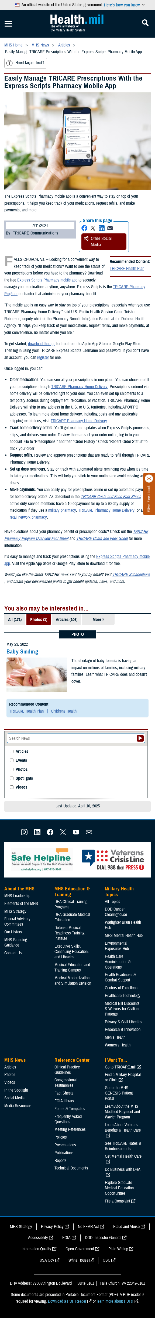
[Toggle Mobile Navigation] (8, 24)
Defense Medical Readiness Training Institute (69, 933)
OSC (106, 1260)
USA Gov (47, 1260)
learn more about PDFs (115, 1301)
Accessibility (38, 1237)
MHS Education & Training (72, 892)
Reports (60, 1160)
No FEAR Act (88, 1226)
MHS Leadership (17, 895)
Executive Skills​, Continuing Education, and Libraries (71, 952)
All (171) (15, 619)
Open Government (80, 1249)
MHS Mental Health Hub (124, 935)
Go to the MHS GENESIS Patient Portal (119, 1093)
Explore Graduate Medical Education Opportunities (119, 1188)
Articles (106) (66, 619)
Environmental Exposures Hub (117, 946)
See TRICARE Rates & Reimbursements (123, 1146)
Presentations (65, 1145)
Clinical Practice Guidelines (67, 1069)
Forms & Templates (69, 1108)
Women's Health (117, 1045)
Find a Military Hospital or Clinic (123, 1077)
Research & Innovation (122, 1029)
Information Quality (36, 1249)
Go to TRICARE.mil (120, 1067)
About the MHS (19, 889)
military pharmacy (62, 510)
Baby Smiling (22, 651)
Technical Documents (71, 1168)
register (43, 357)
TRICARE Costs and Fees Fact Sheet (110, 496)
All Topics (112, 901)
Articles (22, 751)
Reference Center (72, 1060)
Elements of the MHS (21, 903)
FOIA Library (64, 1101)
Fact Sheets (64, 1093)
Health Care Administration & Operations (118, 962)
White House (78, 1260)
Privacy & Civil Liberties (123, 1022)
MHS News (15, 1060)
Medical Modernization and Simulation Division (72, 980)
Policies (60, 1137)
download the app (41, 343)
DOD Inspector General (103, 1237)
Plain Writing (118, 1249)
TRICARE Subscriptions (131, 574)
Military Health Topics (119, 892)
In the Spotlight (16, 1090)
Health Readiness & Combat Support (120, 977)
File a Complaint (117, 1201)
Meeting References (70, 1129)
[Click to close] (149, 479)
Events (21, 760)
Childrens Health (64, 711)
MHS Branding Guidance (15, 942)
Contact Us (13, 953)
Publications (64, 1152)
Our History (13, 932)
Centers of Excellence (122, 988)
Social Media (14, 1098)
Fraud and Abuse (126, 1226)
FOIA (66, 1237)
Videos (21, 787)
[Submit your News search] (140, 738)
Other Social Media (98, 241)
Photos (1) (38, 619)
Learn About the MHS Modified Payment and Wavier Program (122, 1112)
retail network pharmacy (28, 517)
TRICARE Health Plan (127, 268)
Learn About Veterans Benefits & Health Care (123, 1127)
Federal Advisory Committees (17, 921)
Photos (21, 769)
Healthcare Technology (122, 995)
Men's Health (115, 1037)
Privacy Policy (52, 1226)
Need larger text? (25, 63)
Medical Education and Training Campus (72, 967)
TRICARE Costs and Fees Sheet (102, 538)
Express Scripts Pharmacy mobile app (47, 280)
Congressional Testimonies (65, 1082)
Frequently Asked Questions (68, 1119)
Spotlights (24, 778)
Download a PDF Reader (67, 1301)
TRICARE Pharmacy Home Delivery (79, 386)
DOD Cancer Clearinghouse (116, 912)
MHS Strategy (15, 911)
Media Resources (18, 1105)
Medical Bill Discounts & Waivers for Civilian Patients (122, 1009)
